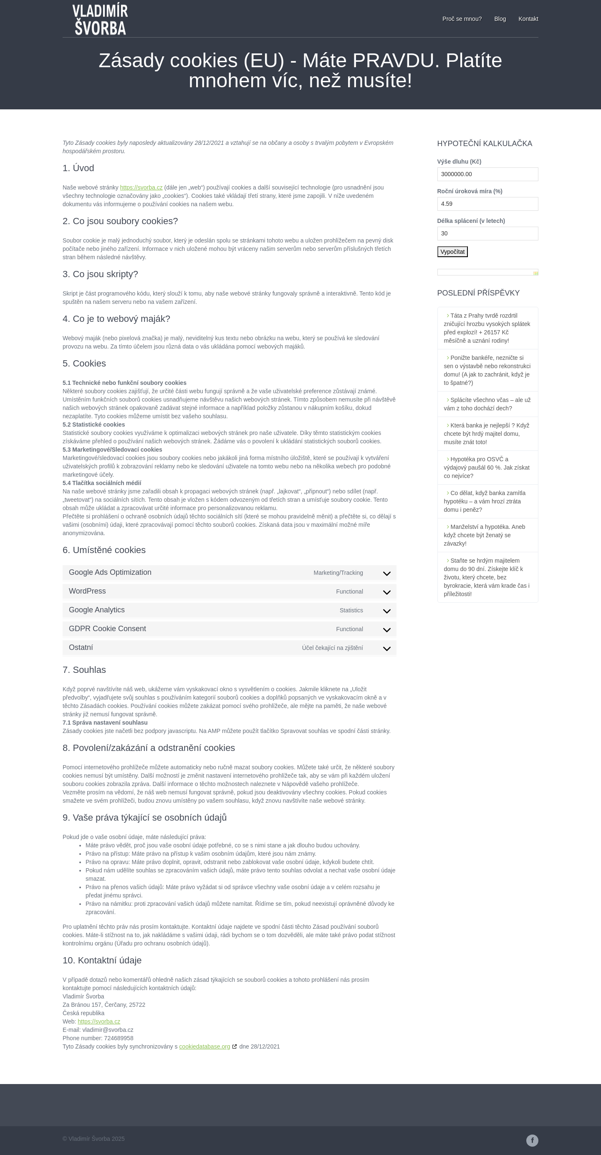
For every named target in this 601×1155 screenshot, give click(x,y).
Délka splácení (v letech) (471, 220)
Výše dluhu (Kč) (459, 161)
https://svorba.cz (141, 187)
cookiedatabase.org (204, 1046)
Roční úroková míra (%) (470, 191)
